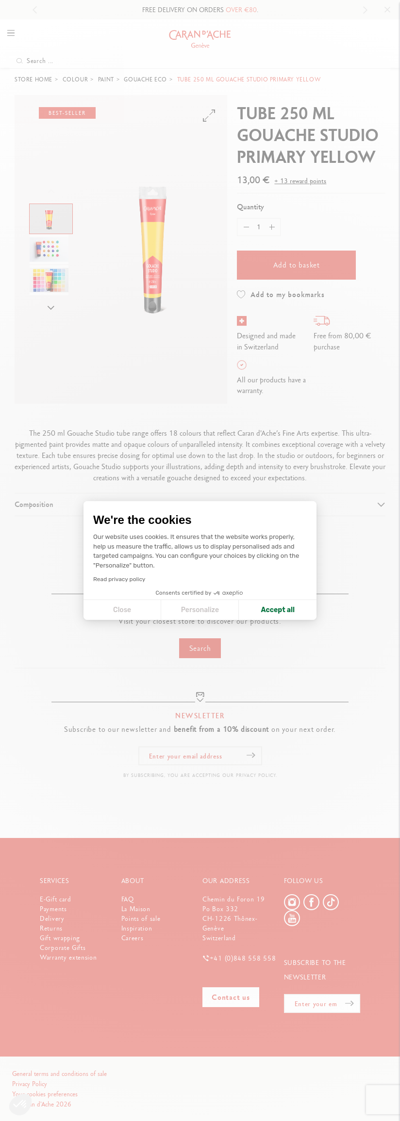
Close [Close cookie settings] (122, 610)
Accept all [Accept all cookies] (278, 610)
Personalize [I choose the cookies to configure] (200, 610)
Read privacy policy (119, 579)
